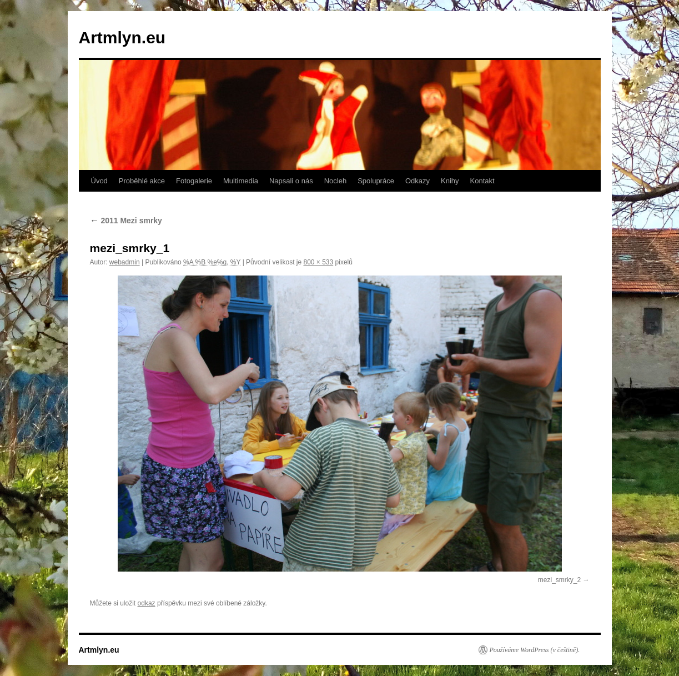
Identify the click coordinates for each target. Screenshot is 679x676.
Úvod (99, 181)
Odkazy (417, 181)
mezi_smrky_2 (559, 580)
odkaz (146, 603)
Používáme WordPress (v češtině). (535, 650)
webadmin (124, 262)
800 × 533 (318, 262)
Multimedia (240, 181)
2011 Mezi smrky (126, 220)
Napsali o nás (291, 181)
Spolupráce (376, 181)
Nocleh (335, 181)
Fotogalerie (194, 181)
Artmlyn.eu (122, 37)
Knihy (450, 181)
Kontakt (482, 181)
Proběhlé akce (142, 181)
